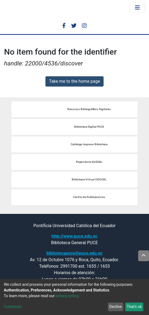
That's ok (134, 306)
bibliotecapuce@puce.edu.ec (75, 253)
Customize (13, 306)
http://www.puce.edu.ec (74, 236)
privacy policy (66, 296)
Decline (115, 306)
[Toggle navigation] (137, 7)
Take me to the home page (74, 81)
